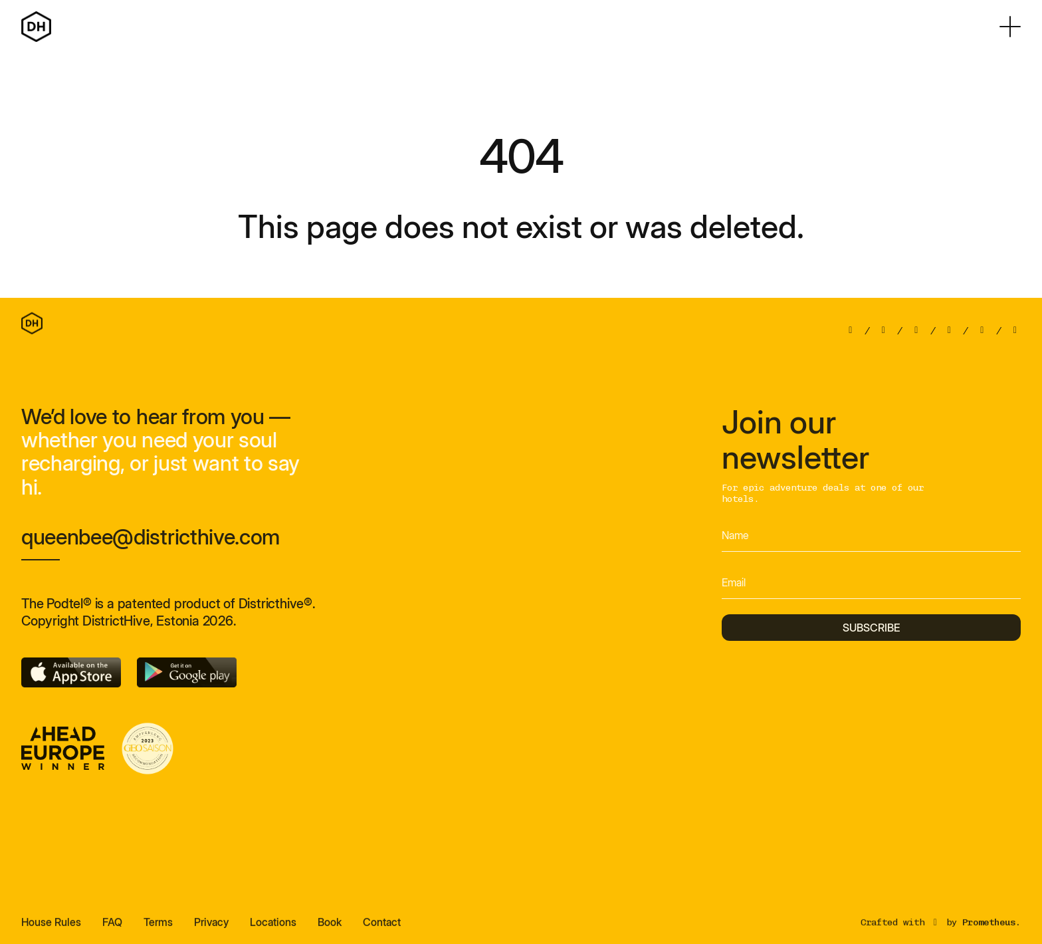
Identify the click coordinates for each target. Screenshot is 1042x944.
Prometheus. (991, 928)
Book (330, 928)
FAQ (112, 928)
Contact (382, 928)
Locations (273, 928)
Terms (158, 928)
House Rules (51, 928)
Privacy (211, 928)
